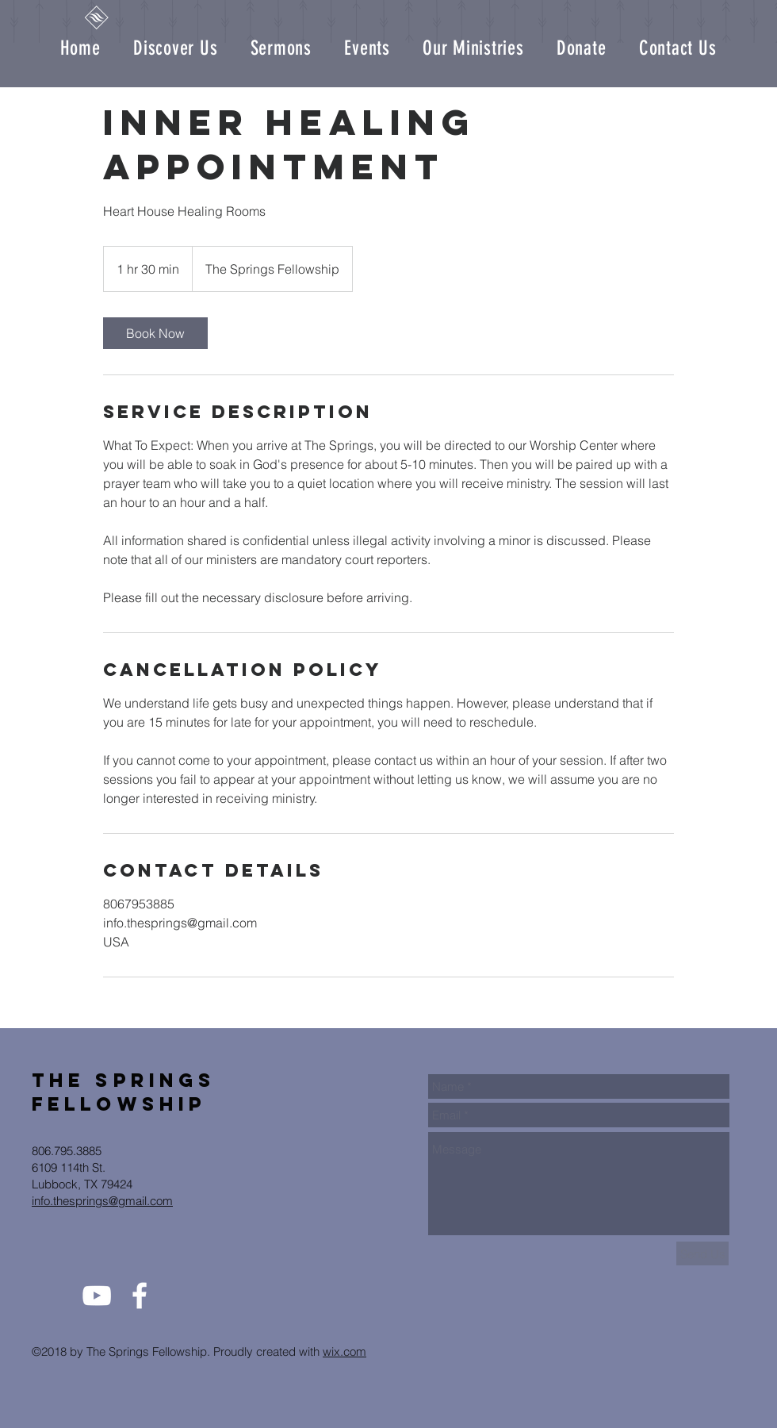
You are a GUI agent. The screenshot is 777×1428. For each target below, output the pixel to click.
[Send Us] (702, 1253)
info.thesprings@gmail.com (102, 1200)
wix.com (344, 1351)
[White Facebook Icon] (139, 1295)
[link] (155, 333)
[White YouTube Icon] (96, 1295)
